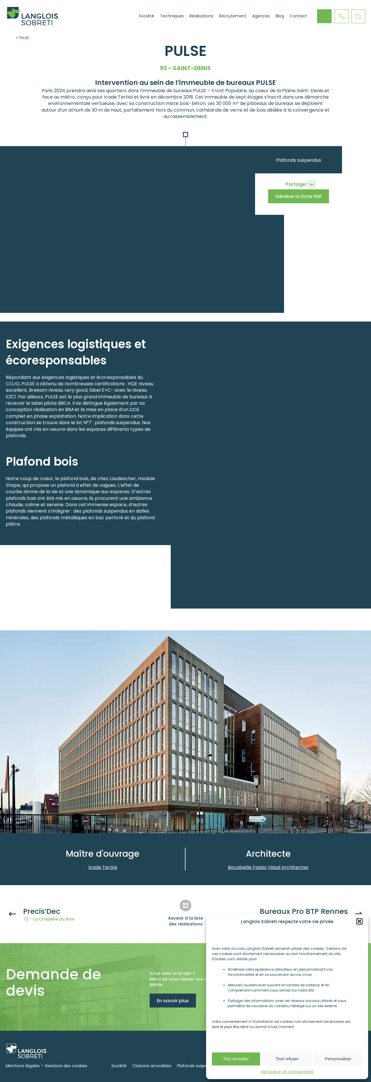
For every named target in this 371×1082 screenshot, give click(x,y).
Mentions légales (23, 1066)
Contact (298, 16)
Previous (317, 811)
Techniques (172, 16)
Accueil (128, 16)
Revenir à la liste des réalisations (185, 921)
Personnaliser (338, 1058)
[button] (359, 921)
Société (146, 16)
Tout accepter (236, 1058)
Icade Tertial (102, 867)
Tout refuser (287, 1058)
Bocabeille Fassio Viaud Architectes (268, 867)
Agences (261, 16)
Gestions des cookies (66, 1066)
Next (332, 811)
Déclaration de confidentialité (287, 1071)
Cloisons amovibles (151, 1066)
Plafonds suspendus (298, 160)
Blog (280, 16)
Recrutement (232, 16)
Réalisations (201, 16)
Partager (296, 184)
